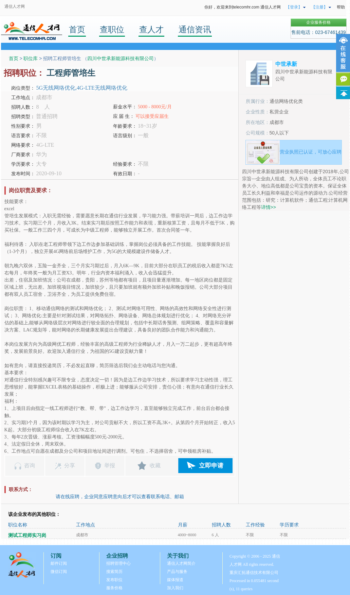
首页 (77, 29)
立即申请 (211, 465)
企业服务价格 (318, 22)
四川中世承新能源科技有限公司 (120, 58)
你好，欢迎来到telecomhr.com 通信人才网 (242, 7)
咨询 (29, 465)
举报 (109, 465)
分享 (69, 465)
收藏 (155, 465)
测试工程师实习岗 (27, 535)
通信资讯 (195, 29)
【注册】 (319, 7)
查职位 (112, 29)
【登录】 (294, 7)
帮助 (341, 7)
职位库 (30, 58)
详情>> (268, 207)
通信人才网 (14, 6)
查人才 (151, 29)
